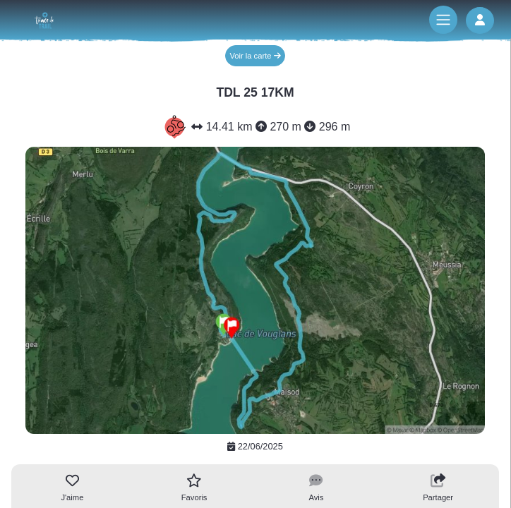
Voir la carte (254, 56)
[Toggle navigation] (443, 20)
